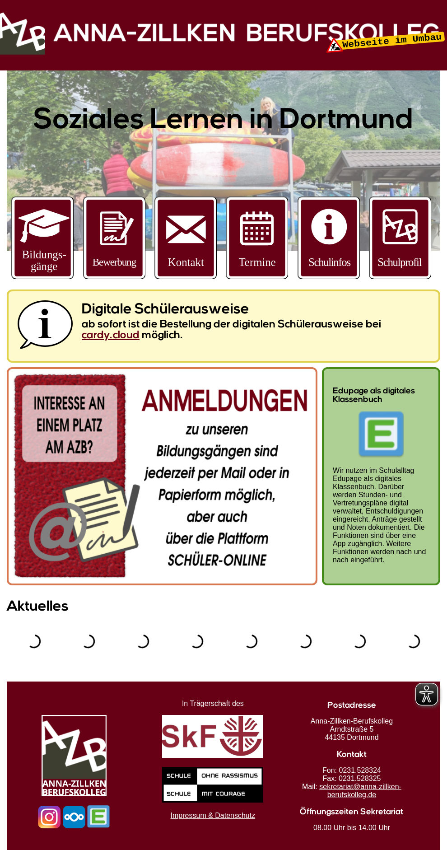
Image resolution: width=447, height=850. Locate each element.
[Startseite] (223, 52)
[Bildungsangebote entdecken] (42, 276)
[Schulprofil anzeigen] (400, 276)
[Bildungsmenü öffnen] (42, 237)
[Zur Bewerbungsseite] (114, 276)
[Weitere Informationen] (328, 276)
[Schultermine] (257, 276)
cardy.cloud (111, 335)
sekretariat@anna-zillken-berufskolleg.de (360, 791)
